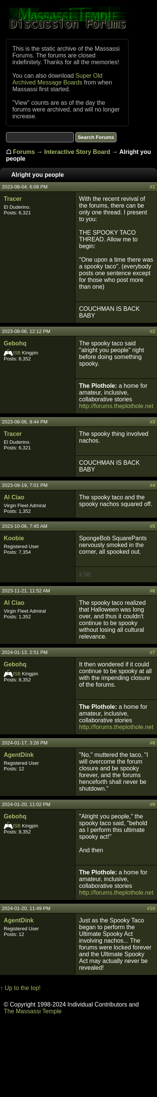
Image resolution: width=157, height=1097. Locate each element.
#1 (152, 187)
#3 (152, 422)
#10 (151, 908)
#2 (152, 331)
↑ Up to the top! (20, 988)
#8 (152, 743)
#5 (152, 526)
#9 (152, 804)
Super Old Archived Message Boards (57, 79)
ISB (17, 353)
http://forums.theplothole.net (116, 406)
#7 (152, 652)
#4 (152, 485)
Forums (24, 152)
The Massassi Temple (32, 1011)
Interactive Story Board (77, 152)
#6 (152, 591)
